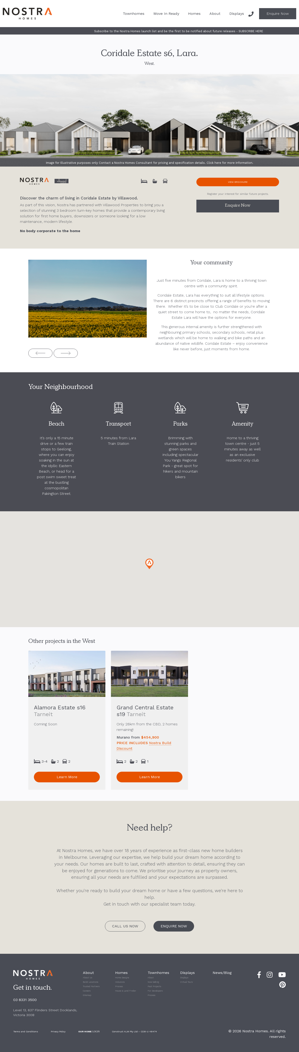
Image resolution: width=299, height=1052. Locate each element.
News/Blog (222, 972)
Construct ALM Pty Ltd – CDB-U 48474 (134, 1031)
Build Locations (90, 982)
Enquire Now (277, 13)
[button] (149, 564)
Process (119, 986)
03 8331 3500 (25, 1000)
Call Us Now (125, 926)
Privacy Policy (58, 1031)
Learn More (67, 777)
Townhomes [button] (133, 13)
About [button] (214, 13)
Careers (87, 991)
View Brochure (237, 182)
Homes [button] (194, 13)
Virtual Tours (186, 982)
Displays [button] (236, 13)
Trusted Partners (91, 986)
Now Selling (153, 982)
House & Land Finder (125, 991)
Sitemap (87, 995)
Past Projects (154, 986)
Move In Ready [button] (166, 13)
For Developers (155, 991)
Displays (184, 977)
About (151, 977)
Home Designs (122, 977)
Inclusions (120, 982)
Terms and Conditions (25, 1031)
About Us (87, 977)
